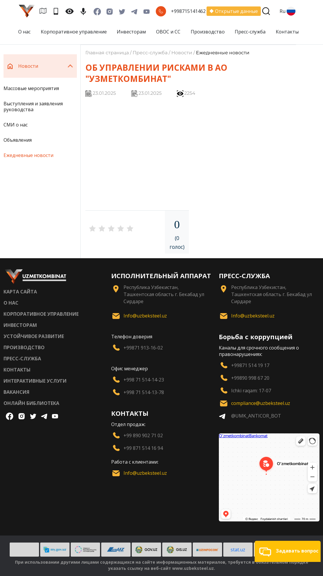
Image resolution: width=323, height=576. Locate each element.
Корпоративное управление (74, 31)
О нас (24, 31)
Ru (287, 11)
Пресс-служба (250, 31)
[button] (288, 551)
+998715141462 (188, 11)
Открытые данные (233, 11)
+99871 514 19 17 (250, 365)
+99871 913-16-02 (143, 347)
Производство (208, 31)
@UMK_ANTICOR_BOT (256, 416)
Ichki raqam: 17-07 (251, 390)
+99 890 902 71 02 (143, 435)
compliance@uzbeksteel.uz (260, 403)
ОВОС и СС (168, 31)
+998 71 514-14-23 (144, 379)
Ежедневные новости (28, 155)
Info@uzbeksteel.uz (145, 316)
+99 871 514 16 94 (143, 448)
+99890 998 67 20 (250, 378)
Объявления (18, 140)
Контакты (287, 31)
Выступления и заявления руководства (33, 106)
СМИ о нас (16, 124)
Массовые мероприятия (31, 88)
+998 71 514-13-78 (144, 392)
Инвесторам (131, 31)
